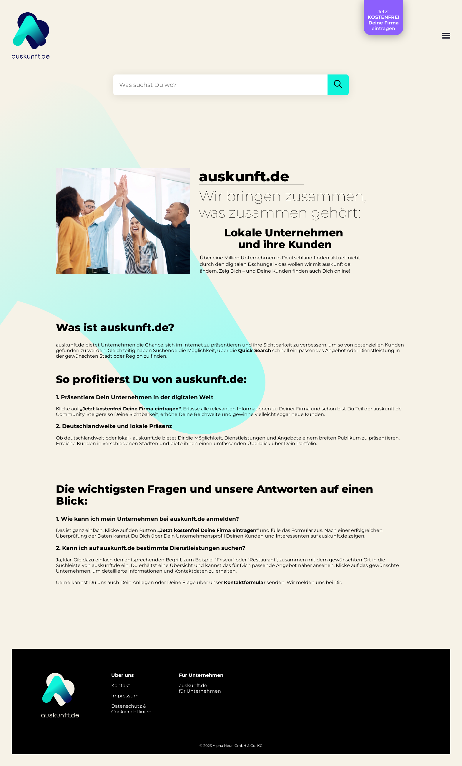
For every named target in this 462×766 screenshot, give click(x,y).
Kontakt (120, 685)
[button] (446, 36)
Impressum (125, 696)
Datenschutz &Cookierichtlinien (131, 708)
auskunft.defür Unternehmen (200, 688)
